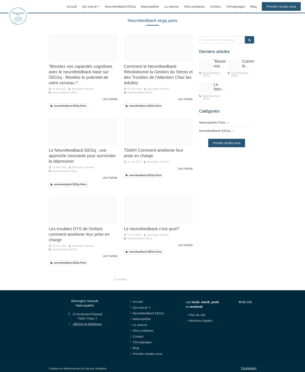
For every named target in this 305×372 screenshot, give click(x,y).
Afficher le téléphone (87, 324)
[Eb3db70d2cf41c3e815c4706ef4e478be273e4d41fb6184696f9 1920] (83, 210)
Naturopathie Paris (212, 122)
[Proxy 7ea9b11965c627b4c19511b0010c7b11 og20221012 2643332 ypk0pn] (83, 47)
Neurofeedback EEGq (214, 130)
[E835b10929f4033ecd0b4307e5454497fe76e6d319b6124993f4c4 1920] (83, 131)
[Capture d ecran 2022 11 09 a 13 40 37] (158, 131)
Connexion (248, 368)
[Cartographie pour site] (158, 210)
